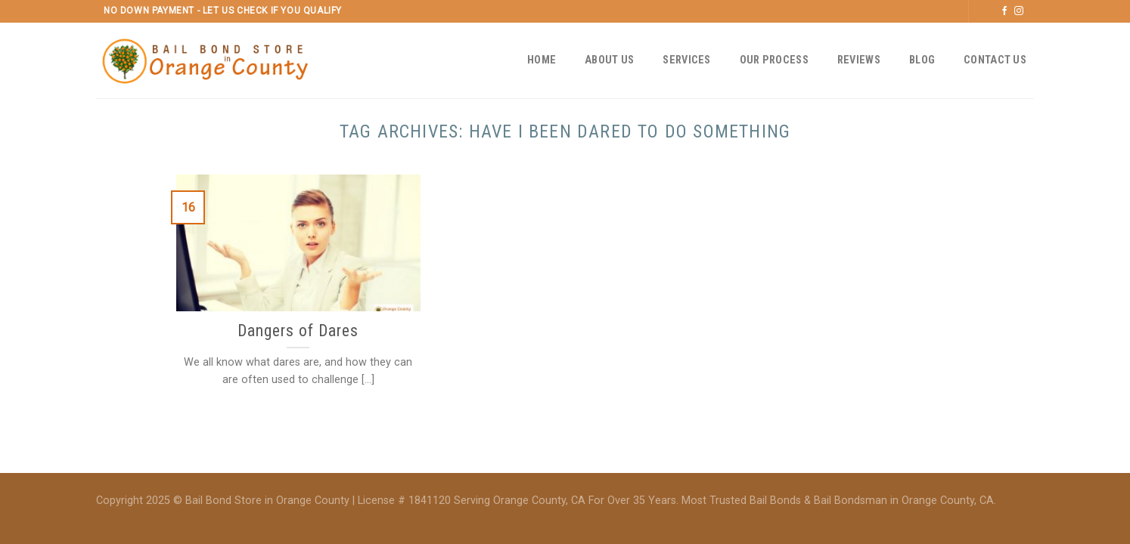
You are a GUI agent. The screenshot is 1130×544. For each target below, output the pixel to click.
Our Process (774, 60)
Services (686, 60)
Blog (922, 60)
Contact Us (995, 60)
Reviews (858, 60)
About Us (609, 60)
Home (541, 60)
